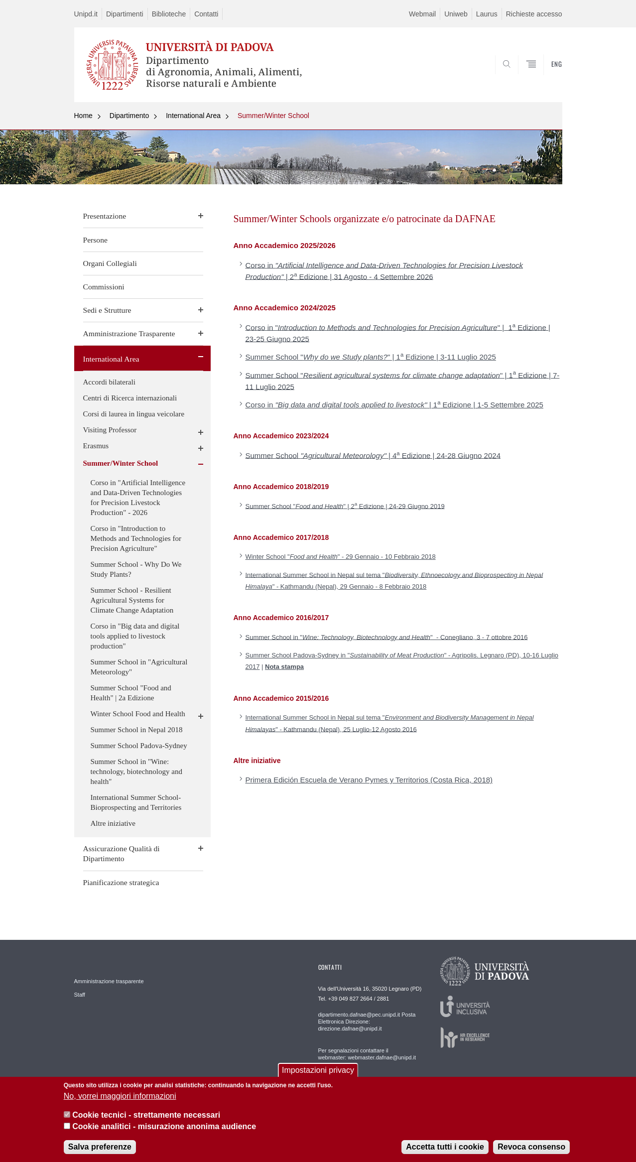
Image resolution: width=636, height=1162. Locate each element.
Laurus (487, 14)
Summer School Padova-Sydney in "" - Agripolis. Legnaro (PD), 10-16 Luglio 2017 (402, 660)
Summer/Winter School (273, 116)
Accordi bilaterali (109, 382)
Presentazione (105, 216)
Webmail (422, 14)
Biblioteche (169, 14)
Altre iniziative (113, 823)
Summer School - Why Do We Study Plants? (136, 569)
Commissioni (104, 286)
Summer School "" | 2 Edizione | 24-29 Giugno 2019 (345, 505)
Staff (79, 995)
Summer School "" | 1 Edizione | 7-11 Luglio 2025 (403, 380)
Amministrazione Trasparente (129, 333)
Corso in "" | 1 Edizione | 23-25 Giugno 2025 (398, 332)
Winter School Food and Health (138, 714)
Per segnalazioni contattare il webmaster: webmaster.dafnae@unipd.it (367, 1053)
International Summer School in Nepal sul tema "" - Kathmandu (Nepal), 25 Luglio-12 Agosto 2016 (390, 723)
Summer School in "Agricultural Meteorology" (139, 667)
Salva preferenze (99, 1147)
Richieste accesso (534, 14)
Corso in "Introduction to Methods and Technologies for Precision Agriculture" (136, 538)
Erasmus (96, 446)
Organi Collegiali (110, 263)
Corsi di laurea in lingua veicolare (134, 414)
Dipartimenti (124, 14)
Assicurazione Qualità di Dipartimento (121, 853)
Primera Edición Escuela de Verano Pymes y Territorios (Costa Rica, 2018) (369, 779)
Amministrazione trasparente (109, 981)
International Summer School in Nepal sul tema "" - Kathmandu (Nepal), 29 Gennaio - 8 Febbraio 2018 (394, 580)
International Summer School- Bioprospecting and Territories (136, 802)
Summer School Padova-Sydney (139, 746)
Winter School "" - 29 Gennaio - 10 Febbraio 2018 (341, 556)
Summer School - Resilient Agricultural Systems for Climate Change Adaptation (132, 600)
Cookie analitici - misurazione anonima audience (164, 1126)
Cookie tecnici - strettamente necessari (146, 1115)
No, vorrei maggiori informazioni (120, 1096)
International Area (193, 116)
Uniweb (456, 14)
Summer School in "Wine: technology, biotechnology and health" (136, 771)
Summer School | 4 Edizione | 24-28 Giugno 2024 (373, 455)
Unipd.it (86, 14)
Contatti (206, 14)
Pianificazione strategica (121, 882)
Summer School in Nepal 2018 (137, 730)
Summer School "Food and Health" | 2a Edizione (131, 693)
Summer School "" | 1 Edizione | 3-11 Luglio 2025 (371, 356)
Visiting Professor (110, 430)
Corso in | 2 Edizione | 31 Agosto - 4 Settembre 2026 (384, 270)
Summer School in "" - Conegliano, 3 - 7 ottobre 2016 (387, 637)
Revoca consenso (531, 1147)
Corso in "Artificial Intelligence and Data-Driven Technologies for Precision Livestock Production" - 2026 (138, 497)
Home (83, 116)
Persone (95, 240)
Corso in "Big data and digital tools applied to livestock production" (135, 636)
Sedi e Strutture (107, 310)
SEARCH (544, 78)
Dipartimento (129, 116)
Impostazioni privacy (318, 1070)
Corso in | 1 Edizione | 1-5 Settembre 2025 (394, 404)
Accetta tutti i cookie (445, 1147)
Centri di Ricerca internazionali (130, 398)
